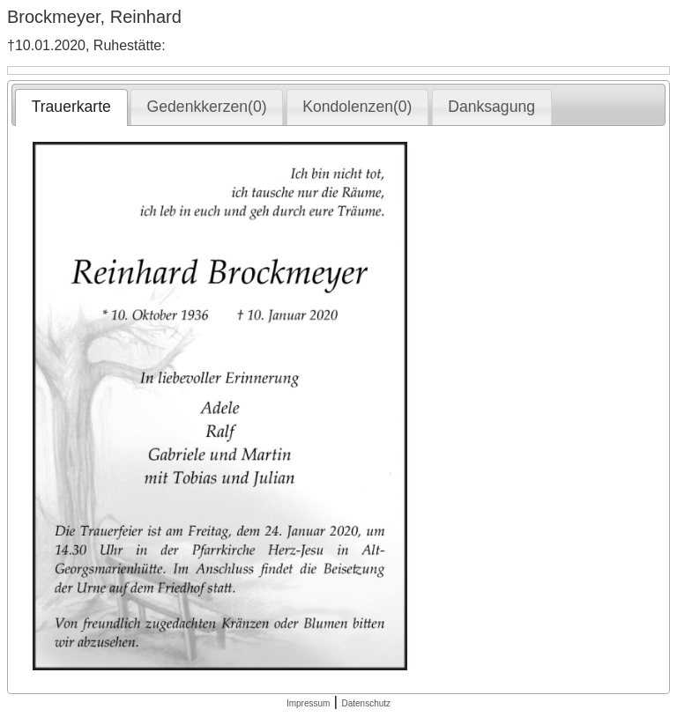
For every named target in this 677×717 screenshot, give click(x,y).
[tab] (71, 107)
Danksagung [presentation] (491, 106)
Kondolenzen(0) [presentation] (357, 106)
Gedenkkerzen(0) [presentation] (207, 106)
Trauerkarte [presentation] (71, 106)
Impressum (308, 703)
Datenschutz (366, 703)
